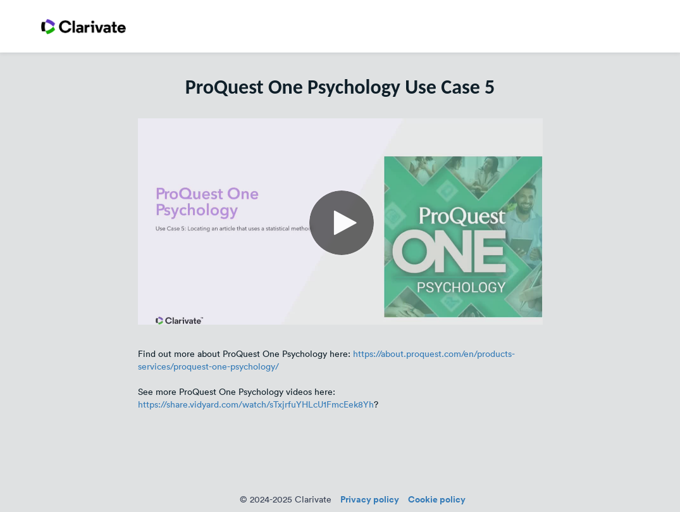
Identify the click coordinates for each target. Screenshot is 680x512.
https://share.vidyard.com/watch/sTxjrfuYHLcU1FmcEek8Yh (256, 404)
